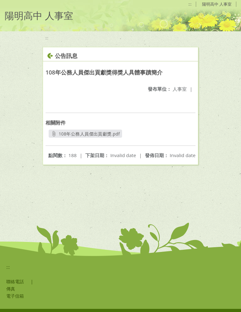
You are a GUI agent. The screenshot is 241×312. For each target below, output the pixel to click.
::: (189, 4)
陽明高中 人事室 (217, 4)
